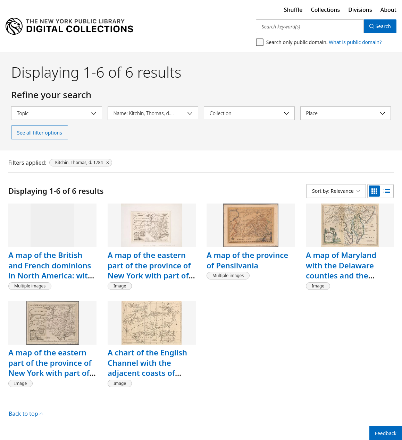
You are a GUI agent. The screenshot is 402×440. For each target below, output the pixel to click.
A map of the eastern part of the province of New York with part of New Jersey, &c (149, 270)
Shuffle (293, 10)
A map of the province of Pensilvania (247, 260)
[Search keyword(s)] (310, 26)
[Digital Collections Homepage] (69, 26)
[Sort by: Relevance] (336, 191)
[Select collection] (249, 113)
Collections (325, 10)
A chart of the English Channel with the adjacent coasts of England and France (147, 367)
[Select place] (345, 113)
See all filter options (39, 132)
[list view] (386, 191)
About (388, 10)
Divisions (360, 10)
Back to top (26, 413)
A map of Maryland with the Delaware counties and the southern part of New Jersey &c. (346, 275)
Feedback (385, 433)
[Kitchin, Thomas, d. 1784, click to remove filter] (80, 162)
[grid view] (374, 191)
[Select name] (153, 113)
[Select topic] (56, 113)
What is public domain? (355, 42)
